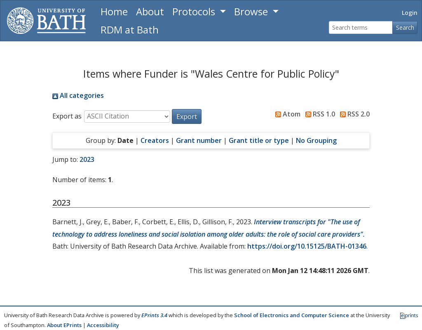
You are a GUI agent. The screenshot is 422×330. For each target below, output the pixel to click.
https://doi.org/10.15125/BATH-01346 (306, 246)
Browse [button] (252, 11)
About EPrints (64, 325)
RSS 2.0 (353, 114)
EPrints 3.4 (154, 315)
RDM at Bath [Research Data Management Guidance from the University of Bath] (130, 29)
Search (405, 27)
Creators (155, 140)
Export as (67, 116)
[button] (187, 116)
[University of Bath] (46, 20)
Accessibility (103, 325)
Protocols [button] (195, 11)
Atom (286, 114)
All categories (78, 95)
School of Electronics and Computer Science (291, 315)
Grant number (199, 140)
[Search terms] (361, 27)
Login (409, 13)
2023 (87, 159)
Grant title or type (259, 140)
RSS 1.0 (318, 114)
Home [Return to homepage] (114, 11)
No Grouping (316, 140)
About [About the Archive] (150, 11)
